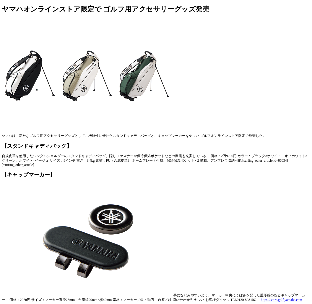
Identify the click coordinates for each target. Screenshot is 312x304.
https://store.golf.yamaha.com (281, 300)
